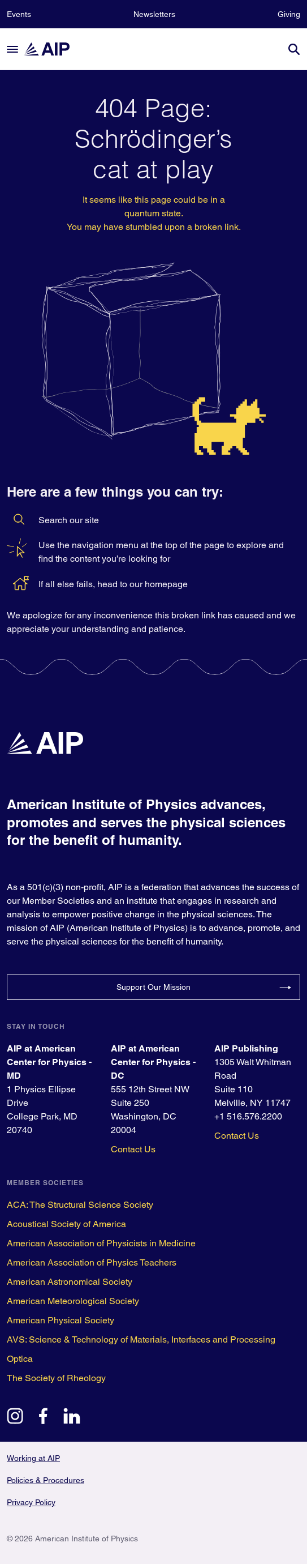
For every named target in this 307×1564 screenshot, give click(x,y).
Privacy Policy (31, 1502)
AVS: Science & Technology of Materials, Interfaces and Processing (141, 1339)
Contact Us (133, 1149)
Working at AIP (33, 1458)
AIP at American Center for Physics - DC (153, 1062)
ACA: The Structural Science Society (80, 1204)
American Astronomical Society (69, 1281)
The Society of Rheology (56, 1378)
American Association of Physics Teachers (91, 1262)
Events (19, 14)
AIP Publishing (246, 1048)
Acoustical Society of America (66, 1224)
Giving (289, 14)
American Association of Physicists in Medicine (101, 1243)
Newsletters (154, 14)
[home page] (52, 48)
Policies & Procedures (45, 1480)
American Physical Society (60, 1320)
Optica (20, 1358)
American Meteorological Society (73, 1301)
